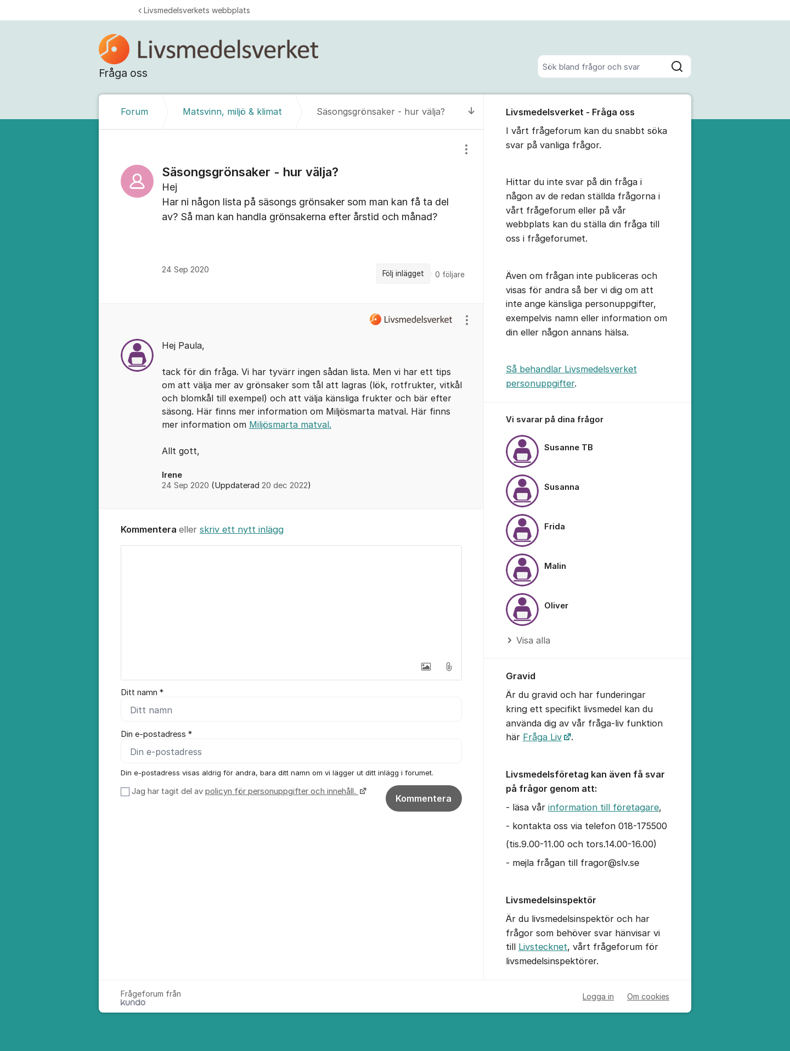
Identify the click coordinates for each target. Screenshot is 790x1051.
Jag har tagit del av (247, 791)
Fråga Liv (542, 736)
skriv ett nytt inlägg (242, 529)
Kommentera (424, 798)
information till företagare (603, 807)
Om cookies (648, 996)
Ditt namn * (142, 692)
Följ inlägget (403, 273)
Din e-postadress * (156, 734)
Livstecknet (542, 946)
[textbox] (291, 601)
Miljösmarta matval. (290, 424)
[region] (291, 216)
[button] (425, 667)
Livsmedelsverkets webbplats (194, 10)
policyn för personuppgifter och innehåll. (281, 791)
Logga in (598, 996)
